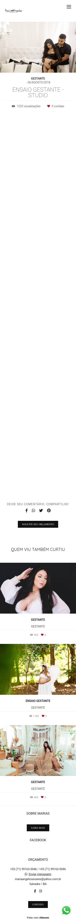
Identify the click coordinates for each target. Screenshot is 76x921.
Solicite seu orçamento (38, 524)
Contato (38, 904)
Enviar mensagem (40, 874)
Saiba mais (38, 827)
